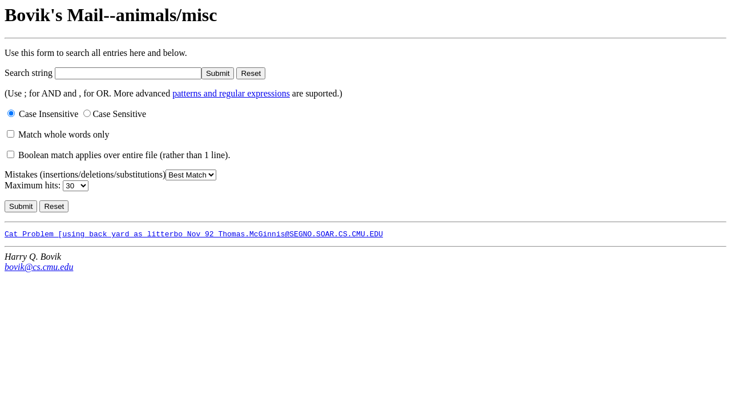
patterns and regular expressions (231, 93)
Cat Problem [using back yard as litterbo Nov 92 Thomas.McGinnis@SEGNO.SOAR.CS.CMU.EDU (194, 235)
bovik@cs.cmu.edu (39, 268)
